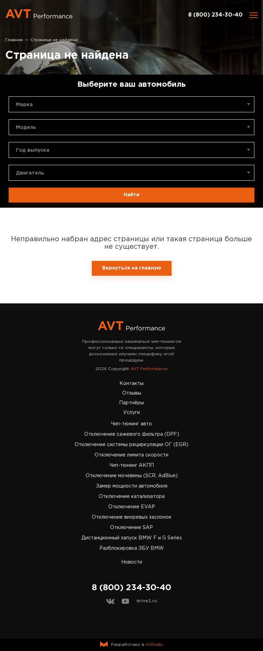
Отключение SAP (131, 528)
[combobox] (131, 104)
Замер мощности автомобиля (131, 486)
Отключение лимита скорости (131, 455)
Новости (131, 562)
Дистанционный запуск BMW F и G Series (131, 538)
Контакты (131, 383)
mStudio (154, 645)
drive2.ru (146, 601)
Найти (131, 195)
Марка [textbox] (24, 105)
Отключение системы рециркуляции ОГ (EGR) (131, 445)
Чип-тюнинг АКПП (131, 465)
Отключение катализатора (132, 496)
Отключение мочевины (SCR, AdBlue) (132, 476)
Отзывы (131, 393)
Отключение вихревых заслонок (132, 517)
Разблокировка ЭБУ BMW (131, 548)
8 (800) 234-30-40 (215, 15)
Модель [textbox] (26, 127)
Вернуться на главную (131, 268)
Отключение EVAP (131, 507)
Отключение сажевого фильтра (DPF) (131, 434)
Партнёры (131, 403)
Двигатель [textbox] (30, 173)
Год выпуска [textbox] (32, 150)
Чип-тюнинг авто (131, 424)
